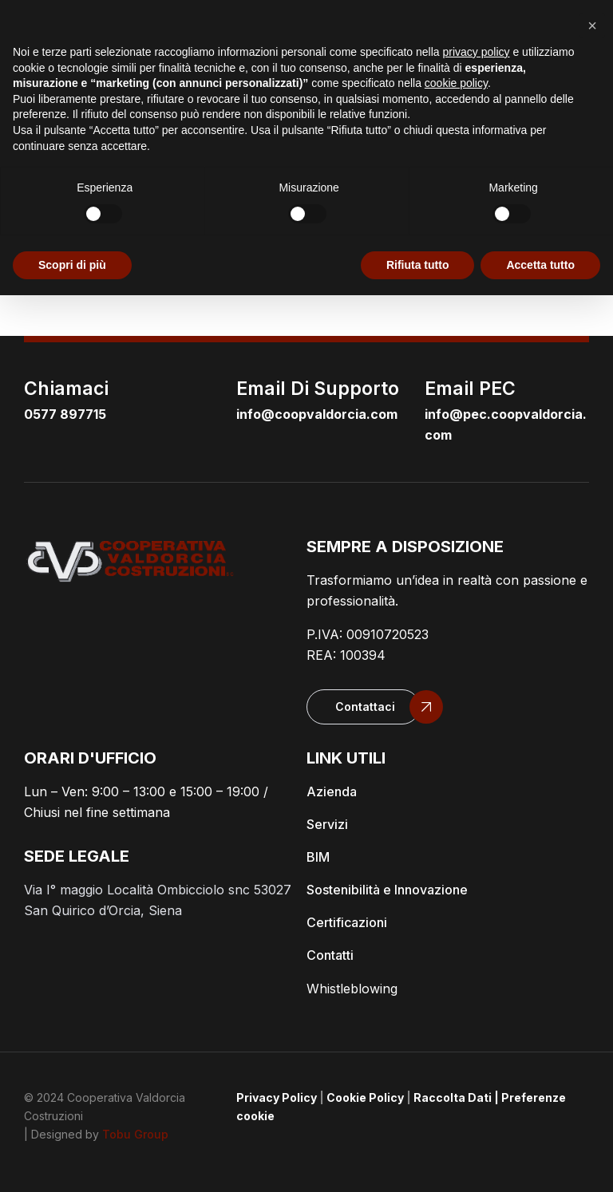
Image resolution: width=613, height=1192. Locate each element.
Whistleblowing (351, 989)
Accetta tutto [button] (540, 265)
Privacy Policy (276, 1097)
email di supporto (317, 388)
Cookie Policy (365, 1097)
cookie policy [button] (456, 83)
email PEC (470, 388)
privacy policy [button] (476, 51)
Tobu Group (135, 1134)
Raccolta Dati (452, 1097)
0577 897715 (65, 414)
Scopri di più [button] (72, 265)
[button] (363, 706)
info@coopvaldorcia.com (316, 414)
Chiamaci (66, 388)
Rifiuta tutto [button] (417, 265)
